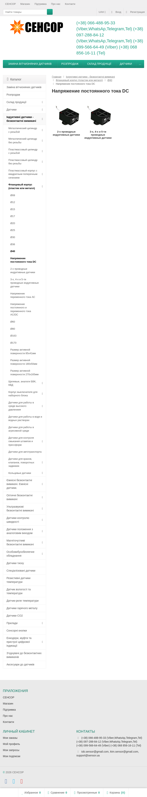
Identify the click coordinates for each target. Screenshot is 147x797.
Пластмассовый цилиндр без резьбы (23, 162)
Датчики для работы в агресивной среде (21, 429)
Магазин (25, 3)
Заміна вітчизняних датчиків (30, 63)
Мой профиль (11, 743)
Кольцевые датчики (19, 473)
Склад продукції (99, 63)
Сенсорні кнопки (17, 630)
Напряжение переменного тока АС (22, 295)
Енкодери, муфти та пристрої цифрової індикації (19, 641)
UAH (103, 12)
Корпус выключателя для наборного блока (22, 394)
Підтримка (41, 3)
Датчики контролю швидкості (18, 519)
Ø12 (12, 202)
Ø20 (12, 223)
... (140, 63)
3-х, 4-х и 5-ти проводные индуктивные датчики (24, 283)
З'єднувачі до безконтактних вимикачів (24, 655)
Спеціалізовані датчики (21, 570)
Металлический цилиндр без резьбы (22, 140)
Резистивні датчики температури (18, 580)
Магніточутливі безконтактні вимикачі (20, 542)
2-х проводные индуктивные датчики (22, 270)
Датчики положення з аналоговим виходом (20, 531)
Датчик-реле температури (23, 600)
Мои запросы (11, 750)
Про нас (55, 3)
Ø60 (12, 321)
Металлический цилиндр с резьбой (22, 130)
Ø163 (13, 335)
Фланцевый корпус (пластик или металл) (21, 186)
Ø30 (12, 237)
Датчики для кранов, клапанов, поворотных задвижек (21, 462)
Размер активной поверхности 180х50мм (23, 362)
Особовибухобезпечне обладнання (20, 553)
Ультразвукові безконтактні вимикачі (20, 508)
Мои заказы (10, 737)
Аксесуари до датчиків (20, 664)
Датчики (126, 63)
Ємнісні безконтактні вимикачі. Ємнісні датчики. (19, 484)
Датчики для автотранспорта (25, 451)
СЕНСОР (10, 3)
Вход (116, 12)
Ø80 (12, 328)
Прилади (12, 623)
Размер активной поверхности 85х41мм (23, 351)
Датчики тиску (15, 563)
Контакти (70, 3)
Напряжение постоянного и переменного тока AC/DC (20, 309)
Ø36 (12, 244)
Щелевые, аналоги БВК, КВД (22, 383)
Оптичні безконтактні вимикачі (20, 497)
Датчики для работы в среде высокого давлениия (21, 406)
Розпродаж (69, 63)
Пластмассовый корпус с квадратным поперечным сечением (22, 174)
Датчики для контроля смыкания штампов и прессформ (21, 441)
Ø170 (13, 342)
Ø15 (12, 209)
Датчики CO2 (15, 615)
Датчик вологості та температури (19, 591)
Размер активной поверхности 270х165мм (24, 372)
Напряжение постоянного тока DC (23, 260)
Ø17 (12, 216)
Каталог (14, 79)
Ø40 (12, 251)
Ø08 (12, 195)
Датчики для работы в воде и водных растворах (25, 418)
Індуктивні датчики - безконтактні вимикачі (21, 118)
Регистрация (135, 12)
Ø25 (12, 230)
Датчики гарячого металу (22, 608)
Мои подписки (11, 756)
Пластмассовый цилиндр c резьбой (23, 151)
